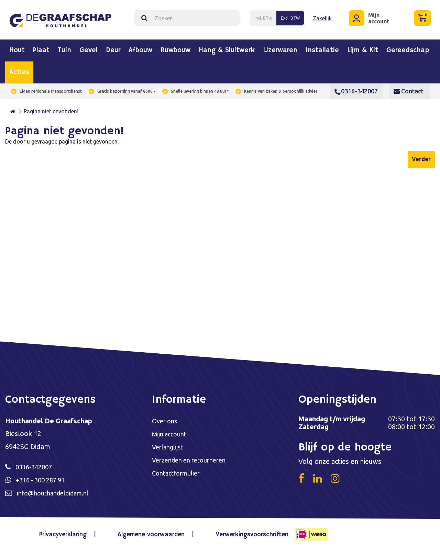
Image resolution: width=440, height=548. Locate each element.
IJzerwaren (280, 48)
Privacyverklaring (68, 532)
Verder (421, 156)
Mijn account (171, 432)
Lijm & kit (362, 48)
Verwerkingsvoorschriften (247, 532)
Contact (409, 88)
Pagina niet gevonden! (51, 108)
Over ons (166, 418)
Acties (19, 70)
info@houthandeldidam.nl (57, 491)
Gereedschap (407, 48)
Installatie (322, 48)
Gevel (88, 48)
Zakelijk (322, 16)
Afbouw (140, 48)
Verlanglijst (169, 445)
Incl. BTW (263, 16)
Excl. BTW (290, 16)
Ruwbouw (175, 48)
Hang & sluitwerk (227, 48)
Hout (17, 48)
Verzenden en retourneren (193, 459)
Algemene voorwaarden (151, 532)
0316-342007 (356, 88)
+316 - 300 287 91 (43, 478)
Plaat (41, 48)
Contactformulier (179, 472)
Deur (113, 48)
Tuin (64, 48)
